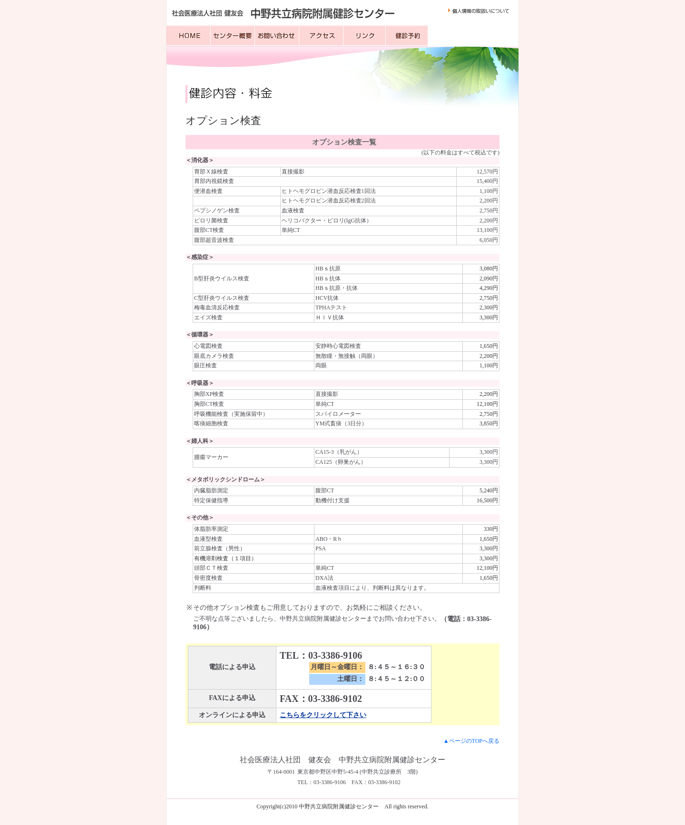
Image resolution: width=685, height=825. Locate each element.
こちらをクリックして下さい (323, 715)
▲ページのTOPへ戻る (471, 741)
